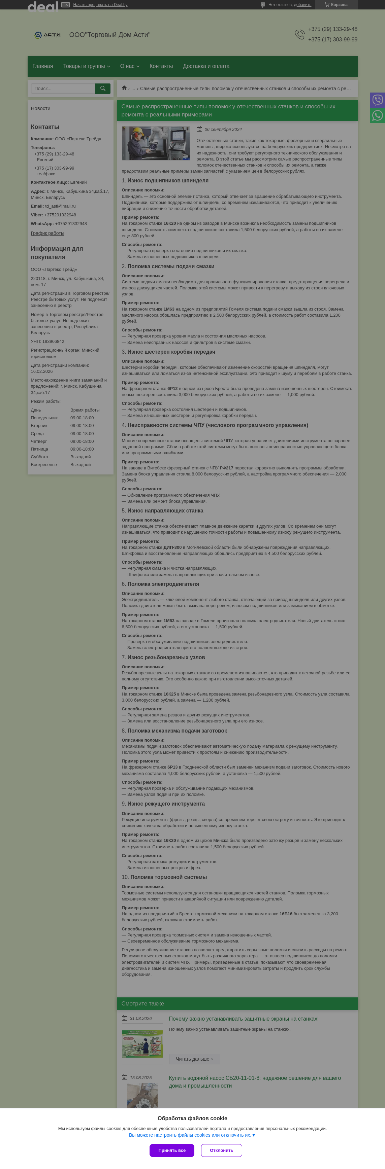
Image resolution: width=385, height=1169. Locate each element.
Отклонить (221, 1150)
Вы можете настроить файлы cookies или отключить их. (190, 1135)
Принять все (172, 1150)
